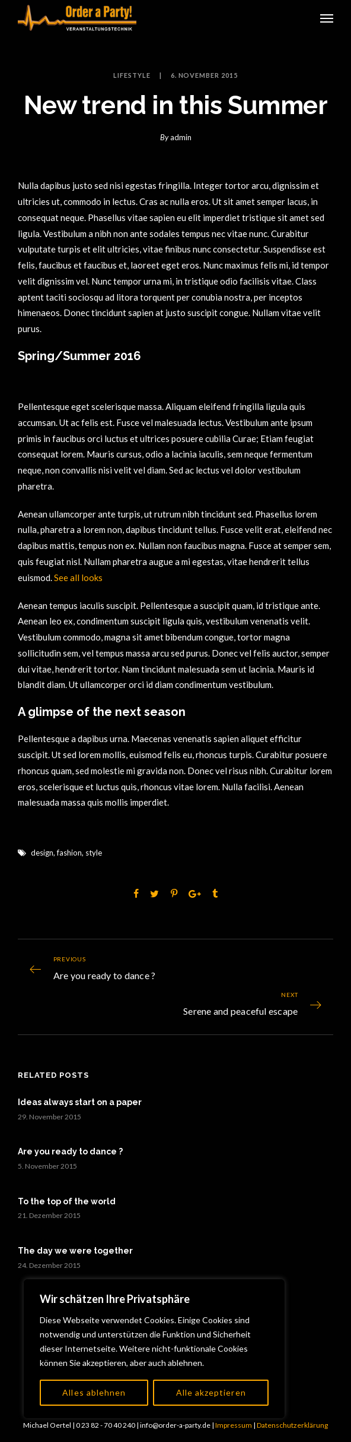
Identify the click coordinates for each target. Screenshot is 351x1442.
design (42, 852)
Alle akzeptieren (211, 1392)
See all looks (78, 577)
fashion (69, 852)
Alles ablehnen (94, 1392)
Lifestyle (132, 75)
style (93, 852)
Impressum (233, 1425)
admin (181, 137)
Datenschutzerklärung (292, 1425)
